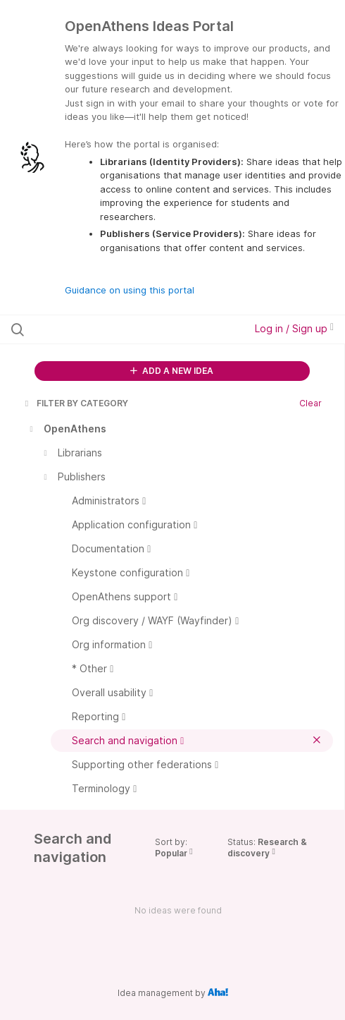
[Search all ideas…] (104, 329)
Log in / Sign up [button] (294, 328)
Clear (310, 403)
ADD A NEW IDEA (171, 370)
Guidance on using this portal (129, 290)
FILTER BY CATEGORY (75, 403)
